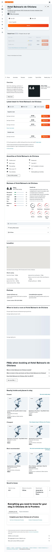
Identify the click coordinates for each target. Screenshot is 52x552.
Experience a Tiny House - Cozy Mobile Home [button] (39, 410)
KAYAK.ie (8, 547)
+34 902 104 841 (11, 12)
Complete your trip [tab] (13, 511)
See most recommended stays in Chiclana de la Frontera (40, 449)
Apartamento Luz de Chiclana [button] (35, 438)
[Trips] (2, 28)
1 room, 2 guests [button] (12, 22)
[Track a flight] (2, 21)
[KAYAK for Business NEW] (2, 24)
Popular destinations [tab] (24, 511)
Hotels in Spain (25, 547)
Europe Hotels (18, 547)
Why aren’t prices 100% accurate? (29, 541)
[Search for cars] (2, 12)
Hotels (13, 547)
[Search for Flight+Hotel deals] (2, 15)
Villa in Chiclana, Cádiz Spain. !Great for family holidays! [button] (38, 466)
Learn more (38, 142)
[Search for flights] (2, 6)
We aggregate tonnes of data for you (29, 538)
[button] (2, 2)
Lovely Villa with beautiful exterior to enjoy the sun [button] (16, 411)
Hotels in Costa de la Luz (42, 547)
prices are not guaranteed (33, 531)
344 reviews (16, 14)
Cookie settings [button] (10, 148)
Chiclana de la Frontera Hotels (12, 549)
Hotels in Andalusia (33, 547)
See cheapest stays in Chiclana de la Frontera (40, 422)
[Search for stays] (2, 9)
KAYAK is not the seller (29, 536)
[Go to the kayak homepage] (9, 2)
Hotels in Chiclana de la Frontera (35, 520)
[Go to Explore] (2, 18)
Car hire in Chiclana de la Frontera (17, 520)
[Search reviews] (29, 224)
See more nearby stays (45, 394)
